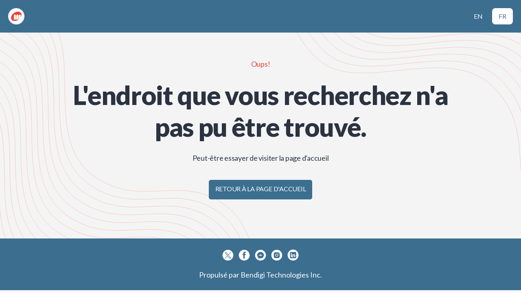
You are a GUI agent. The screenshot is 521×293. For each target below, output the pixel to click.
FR (502, 16)
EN (478, 16)
